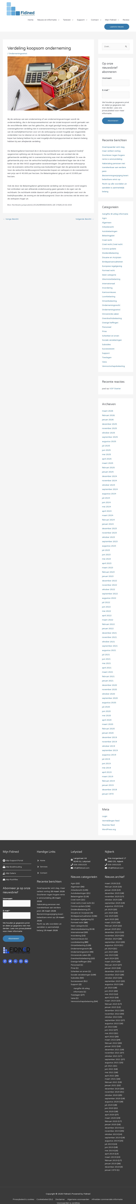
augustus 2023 (109, 546)
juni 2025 (106, 450)
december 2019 (109, 737)
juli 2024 (106, 498)
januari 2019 (108, 785)
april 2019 (106, 772)
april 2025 (106, 459)
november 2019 (109, 742)
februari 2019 (108, 781)
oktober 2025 (108, 433)
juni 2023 (106, 554)
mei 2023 (106, 559)
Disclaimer (60, 1193)
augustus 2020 (109, 702)
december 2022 (109, 581)
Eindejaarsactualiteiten (112, 262)
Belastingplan (108, 236)
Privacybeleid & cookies (23, 1193)
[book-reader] (13, 867)
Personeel (106, 327)
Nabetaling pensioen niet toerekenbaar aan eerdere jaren (114, 167)
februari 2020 (108, 729)
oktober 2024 (108, 485)
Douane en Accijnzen (111, 257)
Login (104, 816)
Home (30, 20)
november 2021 (109, 637)
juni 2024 (106, 502)
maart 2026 (107, 411)
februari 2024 (108, 520)
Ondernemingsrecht (111, 305)
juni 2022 (106, 607)
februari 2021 (108, 676)
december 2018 (109, 789)
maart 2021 (107, 672)
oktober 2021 (108, 641)
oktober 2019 (108, 746)
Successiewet (108, 349)
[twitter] (10, 961)
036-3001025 (80, 865)
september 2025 (110, 437)
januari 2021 (108, 681)
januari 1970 (108, 794)
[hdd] (11, 880)
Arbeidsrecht (108, 227)
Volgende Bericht (84, 219)
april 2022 (106, 615)
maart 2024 (107, 515)
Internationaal (108, 283)
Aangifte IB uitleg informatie (115, 214)
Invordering (107, 288)
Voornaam (107, 78)
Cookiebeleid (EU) (44, 1193)
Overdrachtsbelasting (112, 318)
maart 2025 (107, 463)
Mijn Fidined (110, 20)
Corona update (109, 249)
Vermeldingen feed (110, 821)
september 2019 (110, 750)
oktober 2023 (108, 537)
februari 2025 (108, 467)
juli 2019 (106, 759)
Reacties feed (108, 825)
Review (126, 20)
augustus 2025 (109, 441)
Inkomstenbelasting (111, 279)
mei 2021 (106, 663)
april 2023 (106, 563)
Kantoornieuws (109, 292)
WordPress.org (109, 829)
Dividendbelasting (110, 253)
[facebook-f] (5, 961)
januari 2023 (108, 576)
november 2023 (109, 533)
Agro (104, 218)
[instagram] (21, 961)
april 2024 (106, 511)
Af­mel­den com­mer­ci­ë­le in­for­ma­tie (107, 1193)
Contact (95, 20)
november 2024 (109, 481)
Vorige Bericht (11, 219)
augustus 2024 (109, 494)
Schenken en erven (110, 336)
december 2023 (109, 528)
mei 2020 (106, 716)
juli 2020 (106, 707)
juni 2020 (106, 711)
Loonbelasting (108, 297)
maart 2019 (107, 776)
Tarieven (67, 20)
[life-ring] (13, 860)
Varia (104, 362)
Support (81, 20)
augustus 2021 (109, 650)
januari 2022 (108, 628)
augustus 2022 (109, 598)
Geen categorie (109, 275)
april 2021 (106, 668)
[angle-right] (41, 860)
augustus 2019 (109, 755)
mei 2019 (106, 768)
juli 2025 (106, 446)
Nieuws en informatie (47, 20)
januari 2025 (108, 472)
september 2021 (110, 646)
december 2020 (109, 685)
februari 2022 (108, 624)
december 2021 (109, 633)
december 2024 (109, 476)
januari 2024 (108, 524)
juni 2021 (106, 659)
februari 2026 (108, 415)
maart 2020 (107, 724)
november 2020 (109, 689)
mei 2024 (106, 507)
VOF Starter (115, 389)
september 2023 (110, 541)
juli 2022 (106, 602)
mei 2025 (106, 454)
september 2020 (110, 698)
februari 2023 (108, 572)
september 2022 (110, 594)
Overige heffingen (110, 323)
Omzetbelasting (109, 301)
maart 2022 (107, 620)
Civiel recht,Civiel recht (112, 244)
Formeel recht (108, 270)
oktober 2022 (108, 589)
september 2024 (110, 489)
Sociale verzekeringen (112, 340)
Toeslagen (106, 357)
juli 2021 (106, 655)
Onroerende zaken (110, 314)
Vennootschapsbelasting (113, 366)
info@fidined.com (82, 868)
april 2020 (106, 720)
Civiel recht (107, 240)
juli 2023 (106, 550)
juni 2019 (106, 763)
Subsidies (106, 344)
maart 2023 (107, 568)
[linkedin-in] (26, 961)
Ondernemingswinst (18, 54)
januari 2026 (108, 420)
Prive (104, 331)
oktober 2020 (108, 694)
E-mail (105, 90)
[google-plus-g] (15, 961)
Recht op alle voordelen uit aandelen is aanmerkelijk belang (114, 188)
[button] (116, 27)
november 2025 (109, 428)
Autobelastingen (109, 231)
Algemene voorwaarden (78, 1193)
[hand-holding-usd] (9, 873)
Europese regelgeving (112, 266)
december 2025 (109, 424)
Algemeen (106, 222)
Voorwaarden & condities (68, 1197)
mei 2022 (106, 611)
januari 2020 (108, 733)
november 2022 (109, 585)
